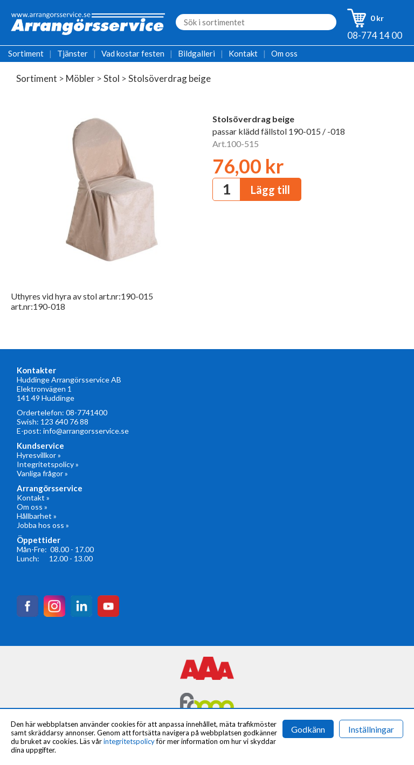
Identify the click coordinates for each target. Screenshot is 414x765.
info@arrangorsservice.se (86, 430)
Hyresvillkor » (39, 455)
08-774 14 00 (374, 35)
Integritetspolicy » (48, 464)
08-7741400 (86, 412)
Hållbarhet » (37, 515)
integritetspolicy (129, 741)
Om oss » (32, 506)
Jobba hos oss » (43, 525)
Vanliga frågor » (42, 473)
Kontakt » (33, 497)
